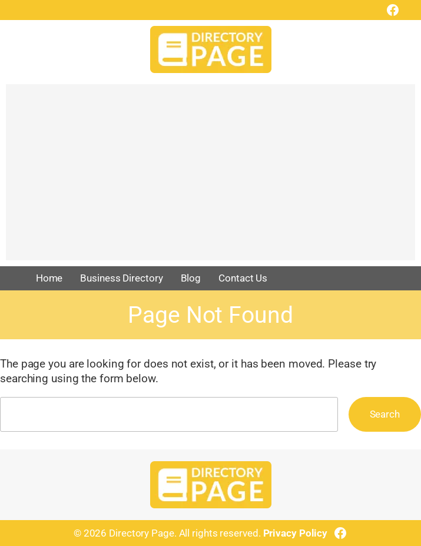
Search (385, 414)
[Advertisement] (210, 177)
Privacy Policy (295, 533)
